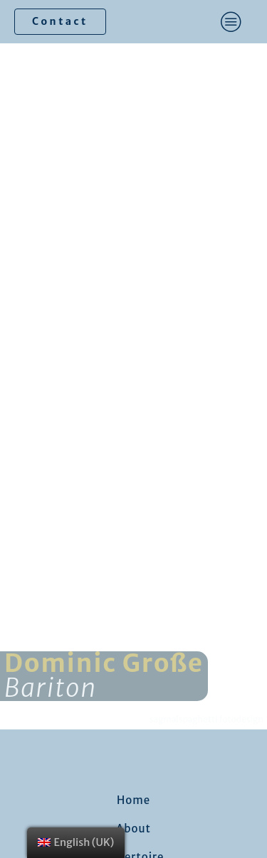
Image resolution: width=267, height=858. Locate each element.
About (133, 828)
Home (133, 800)
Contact (60, 21)
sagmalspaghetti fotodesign (206, 719)
